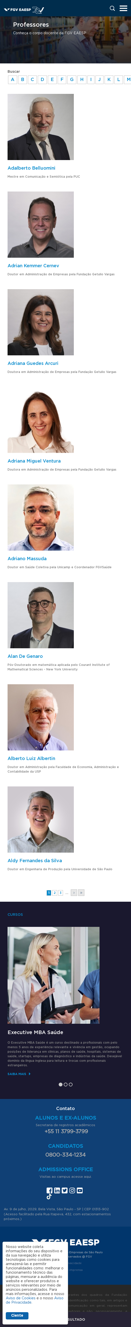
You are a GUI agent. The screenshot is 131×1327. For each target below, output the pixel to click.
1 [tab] (60, 1084)
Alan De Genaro (25, 656)
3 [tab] (71, 1084)
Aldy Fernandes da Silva (35, 861)
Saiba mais (17, 1074)
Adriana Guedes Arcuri (33, 363)
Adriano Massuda (27, 559)
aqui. (88, 1177)
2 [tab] (66, 1084)
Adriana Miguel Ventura (34, 461)
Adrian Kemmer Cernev (33, 266)
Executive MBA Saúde (35, 1032)
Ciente (17, 1315)
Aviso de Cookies (21, 1298)
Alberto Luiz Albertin (31, 758)
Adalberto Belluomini (31, 168)
